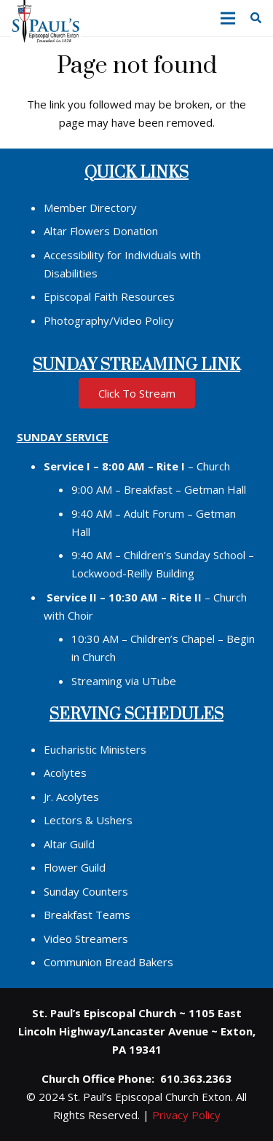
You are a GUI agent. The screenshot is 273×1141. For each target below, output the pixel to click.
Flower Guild (75, 867)
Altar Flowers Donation (101, 231)
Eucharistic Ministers (95, 749)
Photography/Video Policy (109, 320)
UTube (159, 681)
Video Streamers (86, 938)
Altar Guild (69, 844)
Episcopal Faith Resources (109, 296)
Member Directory (90, 207)
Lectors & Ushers (88, 820)
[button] (228, 18)
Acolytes (65, 772)
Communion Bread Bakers (108, 962)
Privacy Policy (186, 1115)
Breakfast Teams (87, 914)
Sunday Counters (86, 891)
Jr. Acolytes (71, 796)
